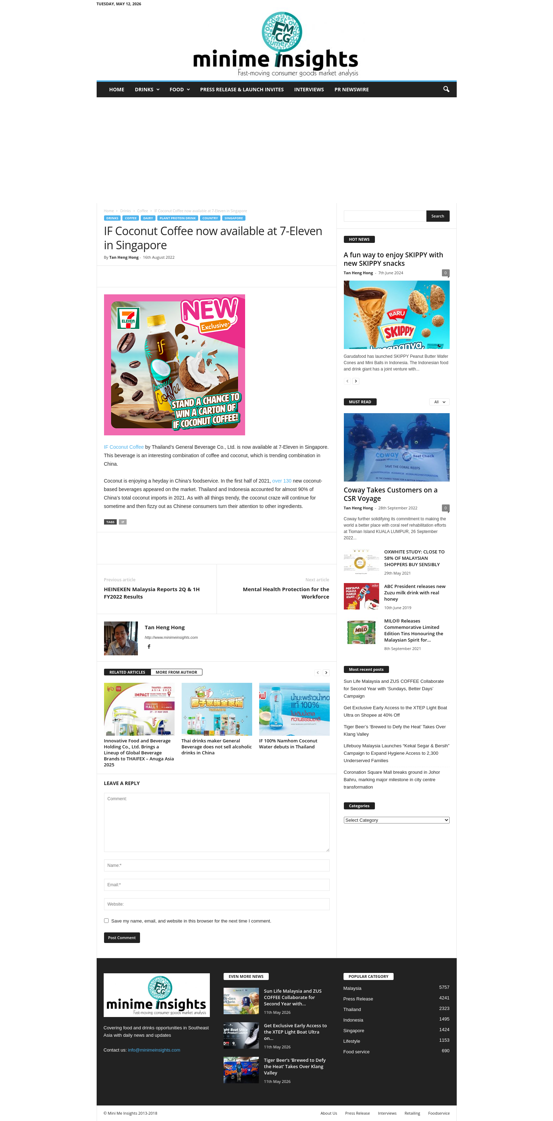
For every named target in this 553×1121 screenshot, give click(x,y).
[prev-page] (317, 672)
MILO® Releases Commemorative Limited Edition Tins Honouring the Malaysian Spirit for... (413, 630)
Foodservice (439, 1113)
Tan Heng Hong (124, 257)
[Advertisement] (276, 150)
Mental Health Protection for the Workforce (286, 593)
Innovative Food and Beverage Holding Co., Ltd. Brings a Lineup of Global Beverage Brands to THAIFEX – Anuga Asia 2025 (139, 752)
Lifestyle (352, 1041)
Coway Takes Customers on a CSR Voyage (391, 494)
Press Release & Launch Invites (242, 89)
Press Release (358, 998)
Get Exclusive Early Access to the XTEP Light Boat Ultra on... (295, 1031)
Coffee (142, 210)
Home (116, 89)
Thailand (352, 1009)
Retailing (412, 1113)
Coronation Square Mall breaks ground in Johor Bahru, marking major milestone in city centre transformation (392, 780)
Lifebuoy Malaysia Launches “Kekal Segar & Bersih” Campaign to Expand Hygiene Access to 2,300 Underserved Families (397, 753)
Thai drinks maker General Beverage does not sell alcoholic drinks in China (217, 746)
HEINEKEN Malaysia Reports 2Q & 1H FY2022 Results (152, 593)
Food (180, 89)
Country (210, 218)
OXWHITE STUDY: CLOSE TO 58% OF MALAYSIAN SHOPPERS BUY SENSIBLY (414, 558)
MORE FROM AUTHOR (176, 672)
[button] (446, 89)
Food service (357, 1051)
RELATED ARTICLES (127, 672)
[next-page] (326, 672)
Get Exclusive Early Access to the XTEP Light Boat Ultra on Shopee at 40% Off (395, 711)
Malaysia (352, 988)
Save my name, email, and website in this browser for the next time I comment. (191, 921)
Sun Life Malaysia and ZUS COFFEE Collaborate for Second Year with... (293, 997)
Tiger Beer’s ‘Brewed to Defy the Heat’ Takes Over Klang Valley (395, 730)
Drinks (147, 89)
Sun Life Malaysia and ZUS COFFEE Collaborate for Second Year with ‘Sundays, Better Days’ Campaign (394, 689)
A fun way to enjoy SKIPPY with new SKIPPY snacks (393, 259)
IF (122, 522)
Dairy (148, 218)
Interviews (309, 89)
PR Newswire (351, 89)
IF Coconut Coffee (124, 447)
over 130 (281, 481)
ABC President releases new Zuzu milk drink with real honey (415, 592)
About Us (329, 1113)
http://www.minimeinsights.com (171, 637)
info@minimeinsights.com (154, 1050)
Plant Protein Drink (178, 218)
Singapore (234, 218)
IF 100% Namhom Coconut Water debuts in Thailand (288, 743)
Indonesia (353, 1020)
